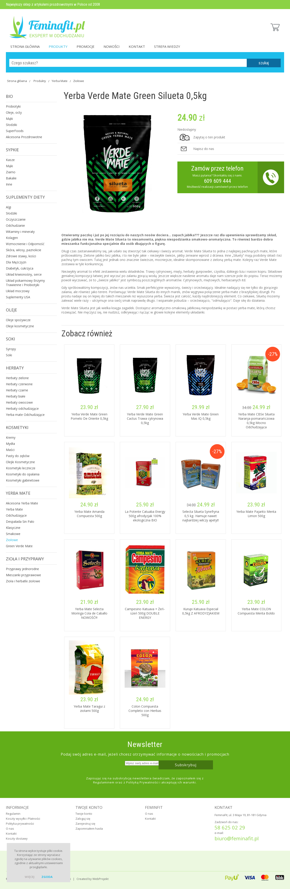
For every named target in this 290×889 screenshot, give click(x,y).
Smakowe (13, 534)
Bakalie (11, 178)
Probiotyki (13, 106)
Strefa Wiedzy (167, 46)
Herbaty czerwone (19, 384)
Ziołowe (78, 81)
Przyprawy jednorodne (22, 569)
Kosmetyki (17, 427)
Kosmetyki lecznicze (20, 468)
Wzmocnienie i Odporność (25, 244)
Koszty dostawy (17, 838)
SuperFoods (15, 131)
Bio (9, 96)
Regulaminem (103, 782)
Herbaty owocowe (19, 402)
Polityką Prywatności (142, 782)
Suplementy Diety (25, 197)
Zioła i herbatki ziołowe (23, 581)
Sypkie (12, 149)
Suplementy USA (18, 297)
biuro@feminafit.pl (237, 838)
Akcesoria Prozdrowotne (24, 137)
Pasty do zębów (17, 456)
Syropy (11, 349)
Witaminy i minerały (20, 231)
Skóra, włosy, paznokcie (23, 250)
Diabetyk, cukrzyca (19, 268)
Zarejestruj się (85, 824)
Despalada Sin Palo (20, 521)
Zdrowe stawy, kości (21, 256)
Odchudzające (16, 515)
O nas (10, 828)
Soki (10, 339)
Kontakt (137, 46)
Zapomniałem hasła (89, 828)
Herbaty (15, 368)
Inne (9, 184)
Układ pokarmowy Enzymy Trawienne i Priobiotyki (25, 282)
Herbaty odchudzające (22, 408)
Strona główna (25, 46)
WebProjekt (100, 879)
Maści (10, 450)
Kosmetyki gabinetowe (22, 480)
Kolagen (12, 238)
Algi (8, 207)
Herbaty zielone (17, 378)
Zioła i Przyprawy (25, 558)
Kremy (10, 437)
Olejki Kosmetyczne (20, 462)
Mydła (10, 443)
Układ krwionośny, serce (24, 274)
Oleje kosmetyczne (20, 326)
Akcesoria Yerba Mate (22, 503)
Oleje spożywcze (18, 320)
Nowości (112, 46)
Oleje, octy (14, 112)
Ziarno (10, 172)
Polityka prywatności (20, 824)
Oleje (11, 310)
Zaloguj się (82, 819)
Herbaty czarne (17, 390)
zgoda (47, 877)
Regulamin (13, 814)
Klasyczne (13, 527)
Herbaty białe (15, 396)
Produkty (58, 46)
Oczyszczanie (16, 219)
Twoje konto (83, 814)
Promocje (85, 46)
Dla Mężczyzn (16, 262)
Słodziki (11, 125)
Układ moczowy (17, 291)
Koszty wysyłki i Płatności (23, 819)
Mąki (9, 118)
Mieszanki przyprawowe (23, 575)
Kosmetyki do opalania (22, 474)
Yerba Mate (60, 81)
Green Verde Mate (19, 546)
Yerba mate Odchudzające (25, 414)
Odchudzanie (15, 225)
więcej (29, 877)
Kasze (10, 160)
